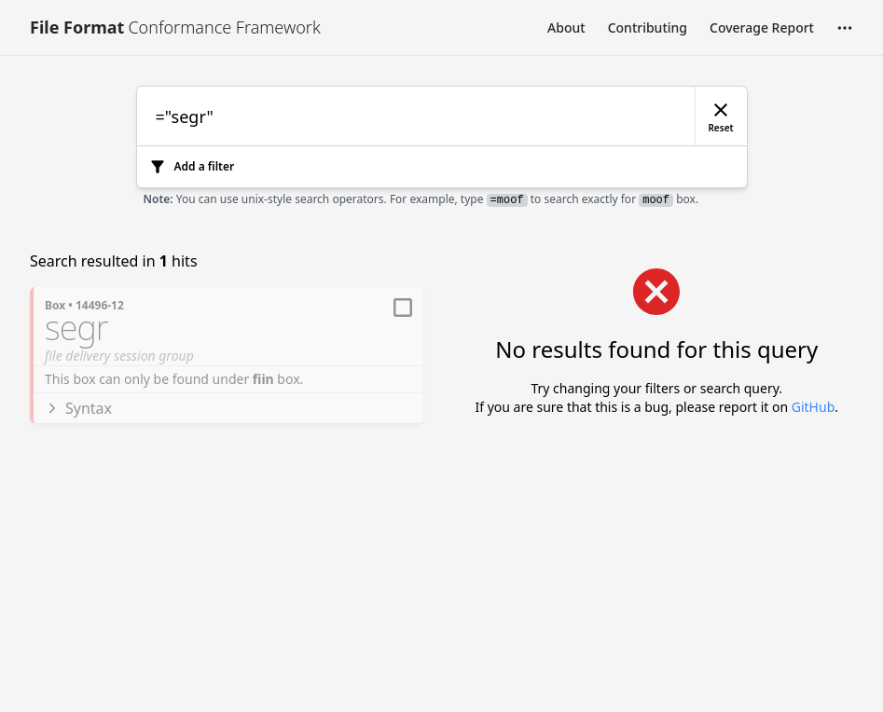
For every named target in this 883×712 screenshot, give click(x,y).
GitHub (813, 407)
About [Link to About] (566, 27)
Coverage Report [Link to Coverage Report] (762, 27)
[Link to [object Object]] (175, 27)
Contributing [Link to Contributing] (647, 27)
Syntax (78, 408)
